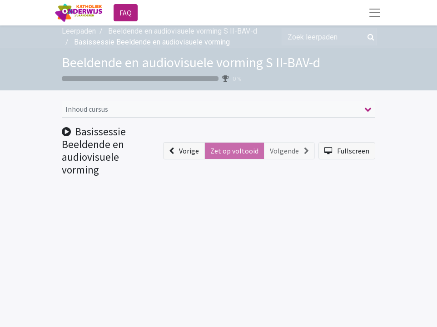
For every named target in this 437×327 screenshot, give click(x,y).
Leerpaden (79, 31)
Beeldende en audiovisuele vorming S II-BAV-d (191, 62)
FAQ (125, 12)
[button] (184, 150)
